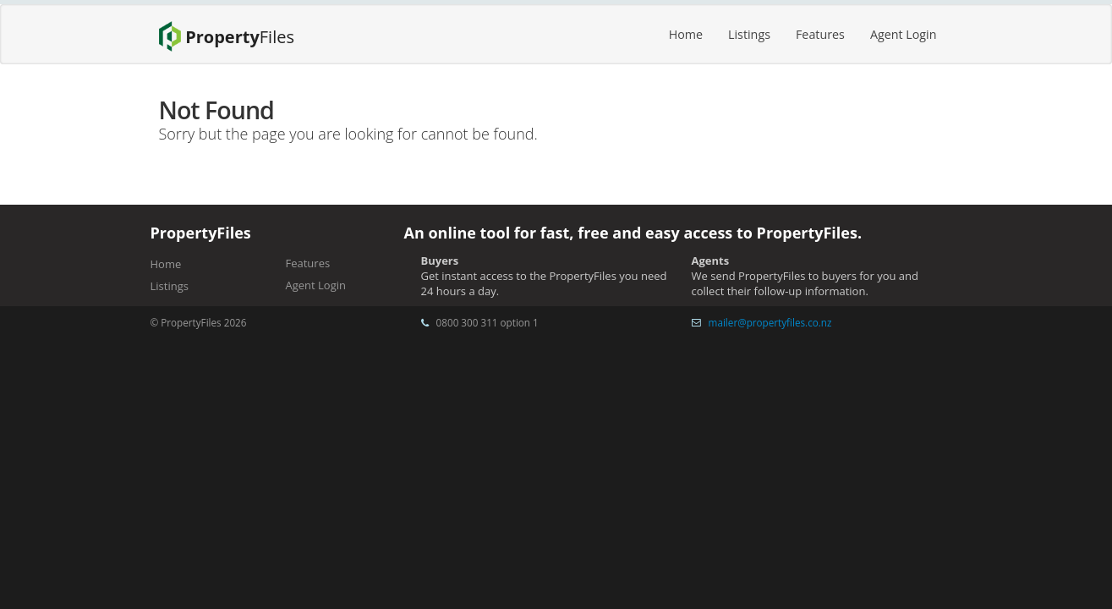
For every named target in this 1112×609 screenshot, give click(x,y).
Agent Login (903, 34)
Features (820, 34)
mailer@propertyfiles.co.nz (770, 322)
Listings (749, 34)
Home (686, 34)
